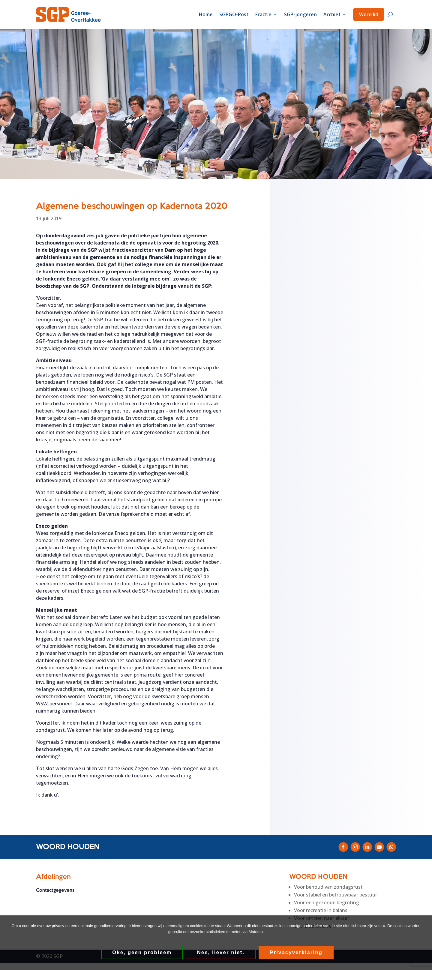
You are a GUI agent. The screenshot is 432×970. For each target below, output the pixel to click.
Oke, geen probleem (142, 953)
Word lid (368, 14)
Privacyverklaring (296, 953)
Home (206, 14)
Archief (331, 14)
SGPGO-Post (234, 14)
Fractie (263, 14)
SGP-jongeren (300, 14)
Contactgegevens (55, 891)
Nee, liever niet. (221, 953)
